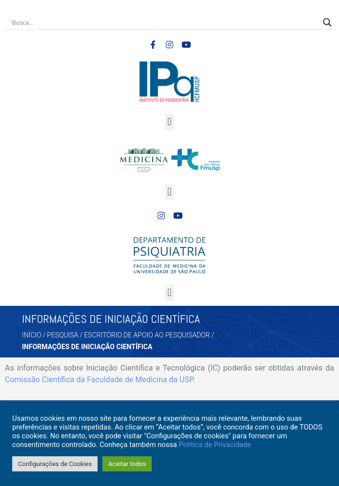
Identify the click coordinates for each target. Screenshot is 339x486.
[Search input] (165, 22)
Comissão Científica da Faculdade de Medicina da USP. (100, 379)
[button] (169, 122)
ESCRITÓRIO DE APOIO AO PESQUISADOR (147, 335)
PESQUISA (62, 335)
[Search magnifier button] (327, 22)
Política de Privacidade (215, 444)
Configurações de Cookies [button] (55, 463)
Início (31, 335)
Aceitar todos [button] (127, 463)
